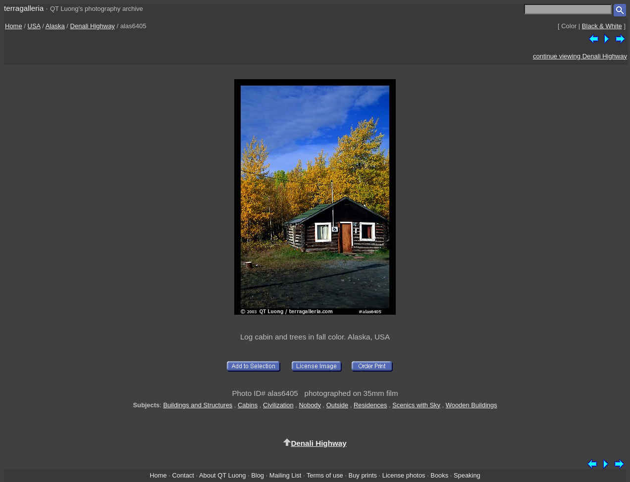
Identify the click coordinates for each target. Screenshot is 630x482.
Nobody (310, 405)
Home (13, 26)
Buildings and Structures (197, 405)
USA (34, 26)
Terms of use (325, 475)
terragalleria (24, 8)
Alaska (55, 26)
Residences (370, 405)
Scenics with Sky (416, 405)
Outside (337, 405)
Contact (183, 475)
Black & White (602, 26)
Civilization (278, 405)
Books (439, 475)
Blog (257, 475)
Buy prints (363, 475)
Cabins (248, 405)
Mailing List (285, 475)
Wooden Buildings (471, 405)
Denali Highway (92, 26)
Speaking (467, 475)
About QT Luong (222, 475)
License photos (403, 475)
